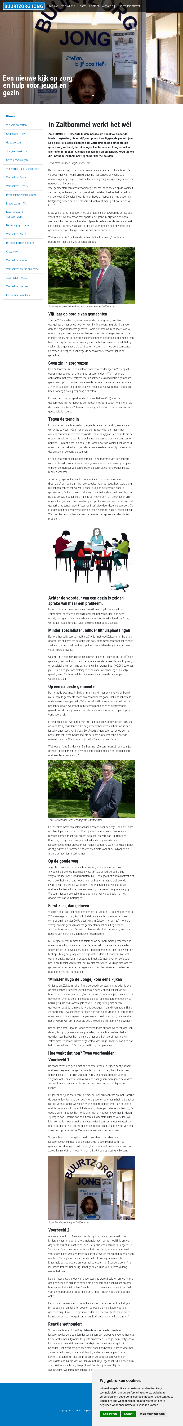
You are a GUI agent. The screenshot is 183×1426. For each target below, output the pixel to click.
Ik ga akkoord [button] (110, 1413)
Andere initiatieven (129, 6)
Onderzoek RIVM (15, 134)
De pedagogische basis (19, 225)
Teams (82, 6)
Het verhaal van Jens (18, 295)
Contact (94, 6)
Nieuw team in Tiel (16, 203)
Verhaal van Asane (16, 260)
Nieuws (54, 6)
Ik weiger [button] (128, 1413)
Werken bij (108, 6)
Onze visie (12, 251)
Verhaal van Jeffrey (17, 186)
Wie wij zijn (68, 6)
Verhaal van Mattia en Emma (22, 269)
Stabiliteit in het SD (16, 277)
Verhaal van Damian (17, 286)
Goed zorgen (13, 142)
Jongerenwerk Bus (16, 151)
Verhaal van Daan (16, 177)
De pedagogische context (20, 242)
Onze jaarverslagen (17, 160)
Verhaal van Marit (16, 234)
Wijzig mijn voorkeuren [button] (152, 1413)
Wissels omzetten (16, 125)
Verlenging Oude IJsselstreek (22, 168)
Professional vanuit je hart (21, 195)
